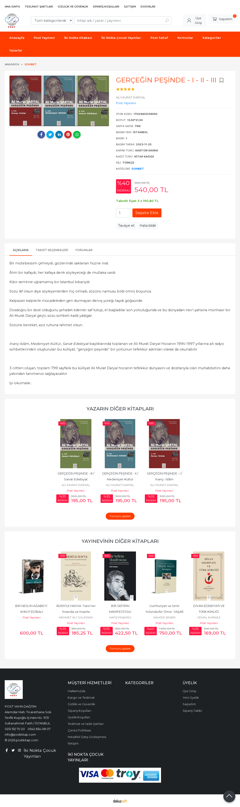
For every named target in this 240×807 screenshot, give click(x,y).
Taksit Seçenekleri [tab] (52, 250)
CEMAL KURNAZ (208, 617)
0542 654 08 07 (39, 729)
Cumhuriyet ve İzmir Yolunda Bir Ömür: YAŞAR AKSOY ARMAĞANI (164, 611)
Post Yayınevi (76, 490)
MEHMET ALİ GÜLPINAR (76, 617)
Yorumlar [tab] (84, 250)
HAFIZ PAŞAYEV (120, 617)
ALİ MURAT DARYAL (76, 485)
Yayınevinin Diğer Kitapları (120, 541)
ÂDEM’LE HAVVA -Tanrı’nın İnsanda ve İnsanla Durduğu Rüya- (76, 611)
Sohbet (137, 168)
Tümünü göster (120, 516)
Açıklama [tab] (21, 250)
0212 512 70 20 (15, 729)
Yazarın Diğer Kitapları (120, 409)
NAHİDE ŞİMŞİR (165, 617)
